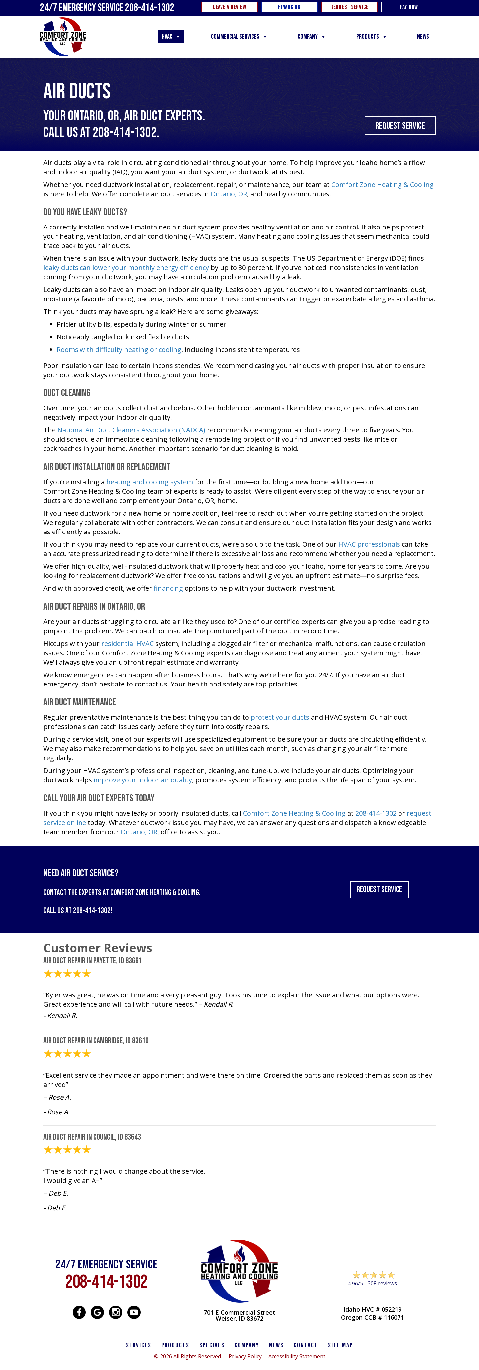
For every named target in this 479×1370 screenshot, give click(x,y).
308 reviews (382, 1283)
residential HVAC (127, 643)
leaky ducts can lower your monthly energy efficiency (126, 267)
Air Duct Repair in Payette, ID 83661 (92, 961)
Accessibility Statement (296, 1356)
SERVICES (138, 1345)
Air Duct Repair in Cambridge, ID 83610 (96, 1041)
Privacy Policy (245, 1356)
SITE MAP (340, 1345)
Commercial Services (239, 36)
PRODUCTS (175, 1345)
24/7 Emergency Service (107, 7)
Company (312, 36)
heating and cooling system (149, 481)
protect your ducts (280, 717)
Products (372, 36)
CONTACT (306, 1345)
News (423, 37)
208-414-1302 (125, 132)
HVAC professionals (369, 544)
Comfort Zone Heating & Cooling (382, 184)
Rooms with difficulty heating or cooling (119, 349)
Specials (212, 1345)
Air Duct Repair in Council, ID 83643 (92, 1137)
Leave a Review (372, 1296)
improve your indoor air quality (143, 779)
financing (168, 588)
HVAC (171, 36)
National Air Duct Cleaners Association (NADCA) (131, 429)
